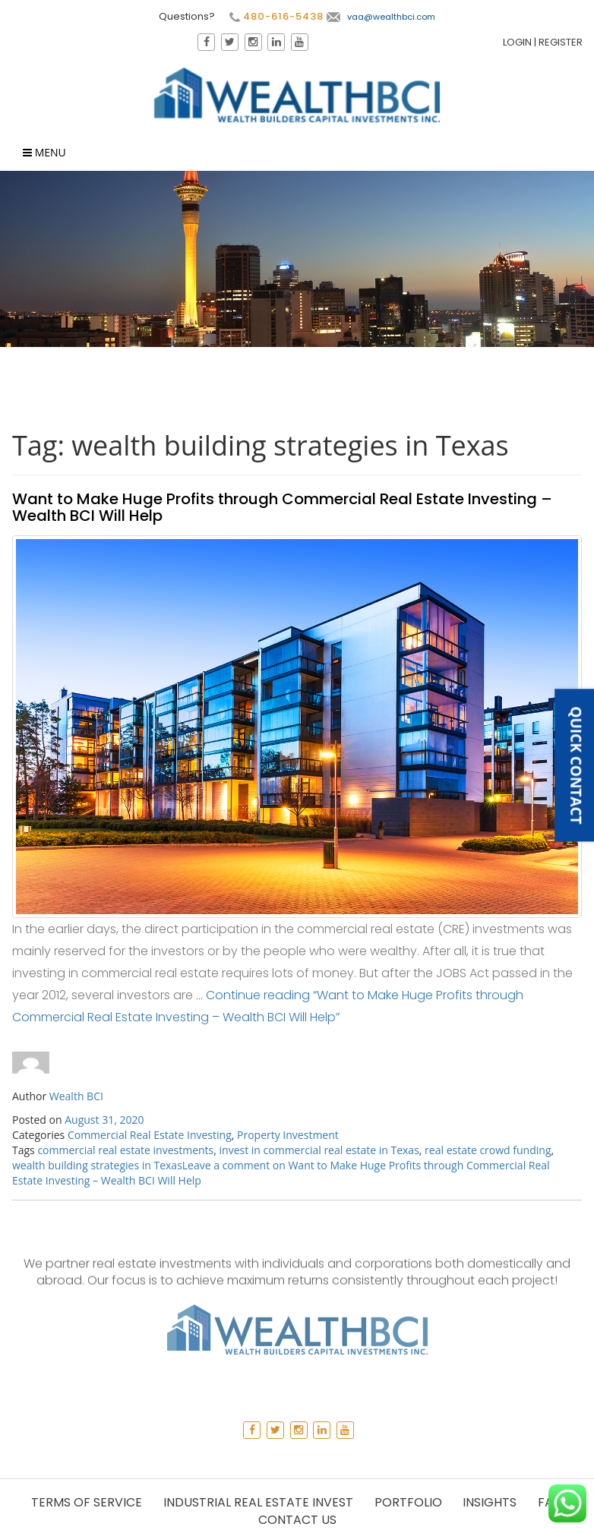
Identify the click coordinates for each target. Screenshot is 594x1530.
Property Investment (288, 1135)
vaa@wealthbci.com (380, 17)
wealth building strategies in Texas (97, 1165)
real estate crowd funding (488, 1150)
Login (518, 42)
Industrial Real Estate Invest (258, 1502)
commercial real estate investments (125, 1150)
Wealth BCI (76, 1096)
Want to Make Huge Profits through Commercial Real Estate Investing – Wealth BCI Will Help (282, 507)
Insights (490, 1502)
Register (561, 42)
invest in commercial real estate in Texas (319, 1150)
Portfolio (408, 1502)
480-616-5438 (276, 17)
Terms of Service (86, 1502)
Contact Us (297, 1519)
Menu (44, 153)
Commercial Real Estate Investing (150, 1135)
